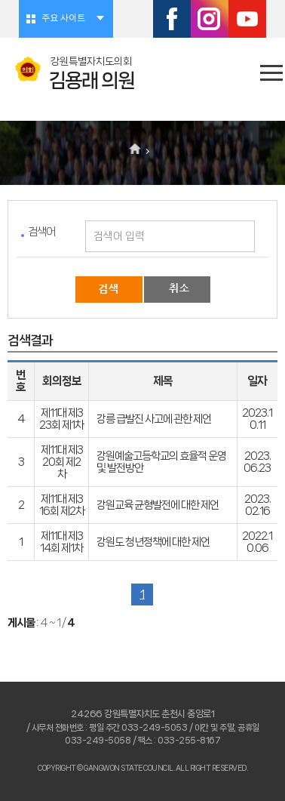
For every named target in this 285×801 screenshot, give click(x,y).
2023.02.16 (257, 505)
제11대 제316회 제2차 (61, 505)
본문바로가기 (0, 0)
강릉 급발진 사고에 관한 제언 (154, 419)
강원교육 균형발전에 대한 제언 (158, 505)
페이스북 (172, 19)
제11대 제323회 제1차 (61, 419)
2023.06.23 (257, 462)
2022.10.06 (257, 542)
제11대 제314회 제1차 (61, 542)
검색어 (41, 232)
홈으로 (135, 150)
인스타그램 (209, 19)
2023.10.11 (257, 419)
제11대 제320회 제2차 (62, 462)
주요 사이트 (63, 18)
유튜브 (247, 19)
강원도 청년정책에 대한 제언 (153, 542)
